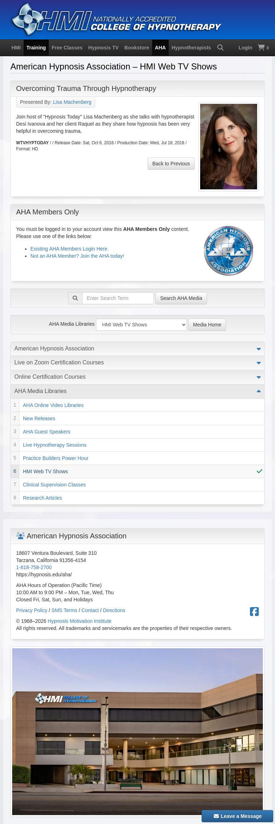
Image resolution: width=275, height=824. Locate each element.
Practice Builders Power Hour (55, 458)
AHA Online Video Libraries (53, 405)
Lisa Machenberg (72, 102)
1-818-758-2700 (34, 567)
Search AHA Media (181, 298)
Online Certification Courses (50, 377)
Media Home (207, 325)
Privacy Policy (31, 610)
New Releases (39, 418)
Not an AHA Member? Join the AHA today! (77, 256)
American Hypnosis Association (54, 348)
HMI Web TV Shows (45, 471)
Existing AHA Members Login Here (68, 249)
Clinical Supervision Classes (54, 485)
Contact (90, 610)
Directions (114, 610)
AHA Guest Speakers (46, 432)
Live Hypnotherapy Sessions (54, 445)
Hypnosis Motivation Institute (79, 621)
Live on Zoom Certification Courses (59, 362)
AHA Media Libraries (72, 324)
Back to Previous (171, 163)
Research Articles (42, 498)
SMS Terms (64, 610)
